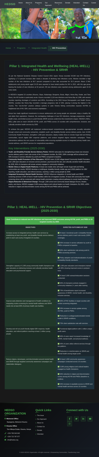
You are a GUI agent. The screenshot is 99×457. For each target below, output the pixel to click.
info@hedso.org (12, 440)
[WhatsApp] (69, 423)
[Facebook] (69, 419)
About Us (39, 423)
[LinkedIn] (83, 419)
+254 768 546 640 (13, 433)
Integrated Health (39, 48)
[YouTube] (90, 419)
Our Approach (48, 4)
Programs (21, 48)
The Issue (39, 415)
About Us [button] (29, 3)
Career (93, 3)
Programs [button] (38, 3)
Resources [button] (58, 3)
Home (20, 3)
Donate (67, 3)
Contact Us (85, 4)
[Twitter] (76, 419)
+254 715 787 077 (13, 436)
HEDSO (10, 4)
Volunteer (76, 3)
